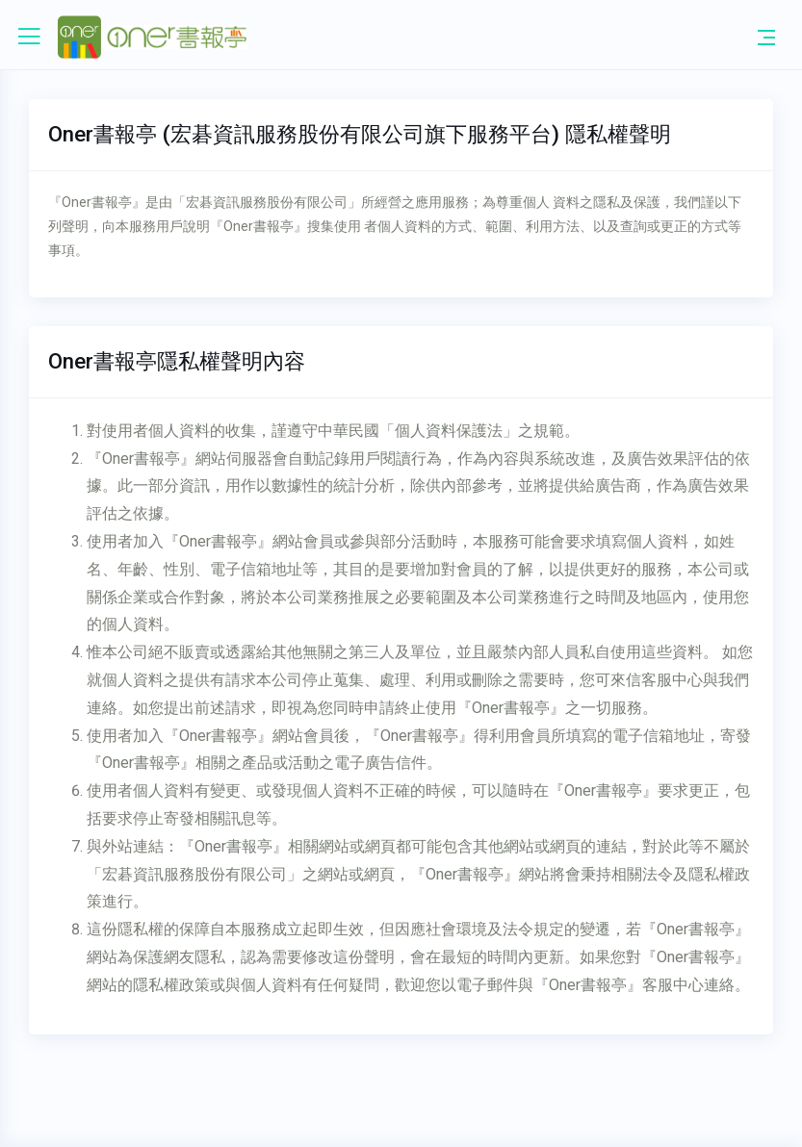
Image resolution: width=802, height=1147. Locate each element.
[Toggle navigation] (766, 36)
